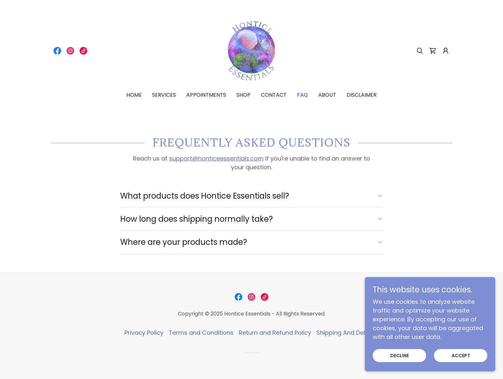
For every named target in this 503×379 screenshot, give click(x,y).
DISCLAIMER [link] (362, 95)
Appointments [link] (206, 95)
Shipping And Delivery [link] (347, 333)
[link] (57, 50)
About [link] (327, 95)
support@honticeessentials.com (216, 158)
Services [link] (164, 95)
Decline (399, 364)
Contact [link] (274, 95)
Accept (461, 364)
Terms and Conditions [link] (201, 333)
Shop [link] (244, 95)
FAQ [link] (302, 95)
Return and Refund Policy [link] (275, 333)
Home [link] (134, 95)
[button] (445, 50)
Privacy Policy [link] (144, 333)
